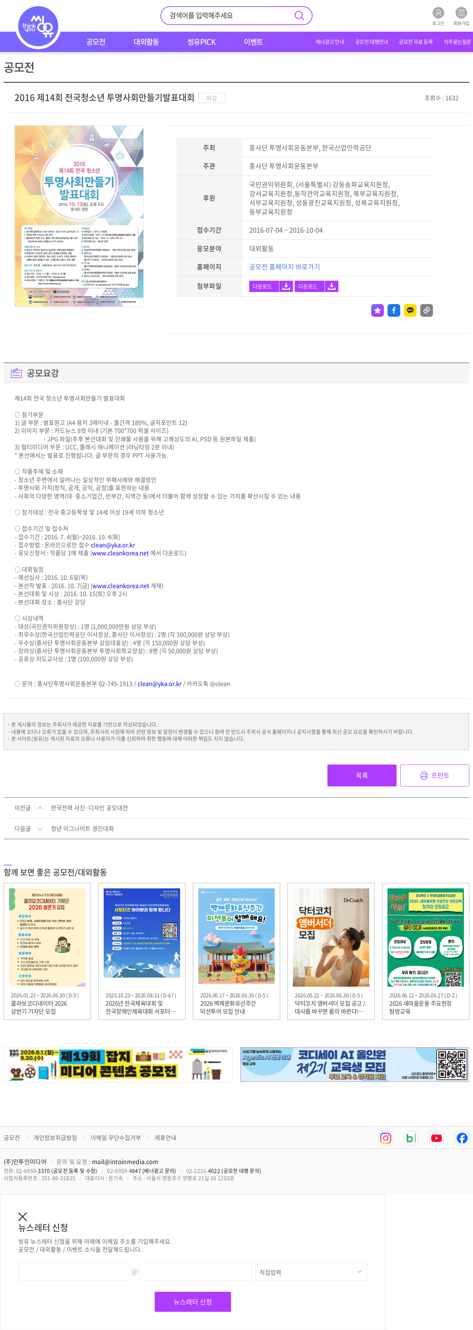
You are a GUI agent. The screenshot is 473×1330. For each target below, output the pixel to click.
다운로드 (262, 286)
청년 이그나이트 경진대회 (82, 828)
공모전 (12, 1137)
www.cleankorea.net (120, 552)
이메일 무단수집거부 (116, 1137)
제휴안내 (165, 1137)
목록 (362, 775)
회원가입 (461, 16)
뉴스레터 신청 (193, 1302)
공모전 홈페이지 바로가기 (284, 267)
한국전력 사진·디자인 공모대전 (89, 808)
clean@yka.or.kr (113, 544)
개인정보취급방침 (55, 1137)
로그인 (438, 16)
